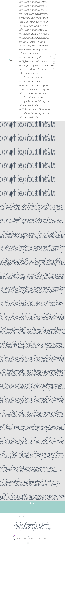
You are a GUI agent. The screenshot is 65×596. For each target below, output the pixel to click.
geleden (19, 539)
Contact (54, 68)
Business (14, 535)
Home (55, 54)
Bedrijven (54, 61)
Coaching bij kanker (53, 59)
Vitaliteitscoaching (53, 56)
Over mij (54, 63)
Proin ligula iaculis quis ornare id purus (22, 536)
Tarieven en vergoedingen (53, 66)
